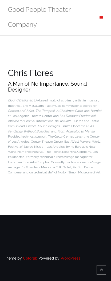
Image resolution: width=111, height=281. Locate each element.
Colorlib (30, 258)
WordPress (70, 258)
